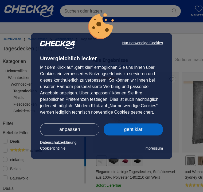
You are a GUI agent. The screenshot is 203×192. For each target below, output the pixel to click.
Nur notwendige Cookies (142, 43)
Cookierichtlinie (52, 148)
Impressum (154, 148)
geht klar (133, 129)
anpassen (69, 129)
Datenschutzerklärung (58, 142)
